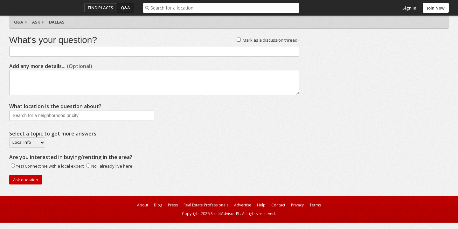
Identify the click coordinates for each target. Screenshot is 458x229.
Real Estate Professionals (206, 205)
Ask (36, 22)
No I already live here (111, 166)
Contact (278, 205)
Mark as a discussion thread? (271, 40)
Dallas (57, 22)
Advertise (242, 205)
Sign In (409, 8)
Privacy (297, 205)
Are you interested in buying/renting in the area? (70, 157)
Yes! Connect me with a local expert (50, 166)
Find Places (100, 7)
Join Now (436, 8)
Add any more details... (50, 66)
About (142, 205)
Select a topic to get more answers (52, 133)
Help (261, 205)
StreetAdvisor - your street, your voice (34, 8)
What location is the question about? (55, 106)
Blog (158, 205)
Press (173, 205)
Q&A (125, 7)
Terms (315, 205)
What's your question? (53, 40)
